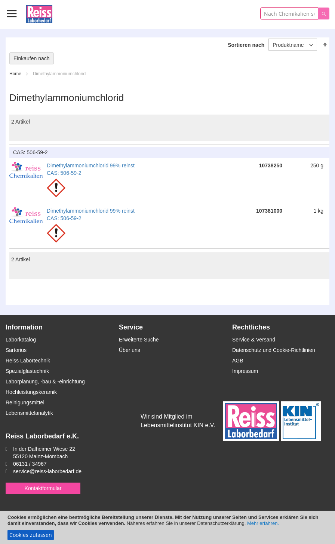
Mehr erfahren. (263, 523)
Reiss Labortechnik (28, 361)
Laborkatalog (21, 340)
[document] (167, 527)
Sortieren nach (246, 45)
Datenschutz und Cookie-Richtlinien (273, 350)
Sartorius (16, 350)
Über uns (129, 350)
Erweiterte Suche (139, 340)
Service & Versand (253, 340)
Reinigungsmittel (25, 402)
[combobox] (289, 13)
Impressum (245, 371)
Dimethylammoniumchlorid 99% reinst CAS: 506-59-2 (91, 169)
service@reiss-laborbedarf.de (47, 471)
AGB (237, 361)
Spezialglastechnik (27, 371)
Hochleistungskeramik (31, 392)
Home (15, 73)
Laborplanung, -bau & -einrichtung (45, 382)
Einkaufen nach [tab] (31, 58)
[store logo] (39, 13)
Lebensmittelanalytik (29, 413)
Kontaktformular (43, 488)
